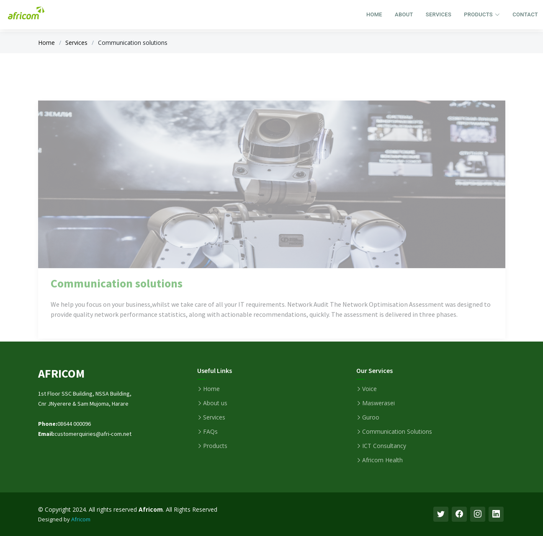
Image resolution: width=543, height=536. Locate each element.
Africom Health (382, 460)
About (404, 14)
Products (215, 446)
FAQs (210, 432)
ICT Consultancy (384, 446)
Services (438, 14)
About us (215, 403)
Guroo (370, 417)
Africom (80, 519)
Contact (525, 14)
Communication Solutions (397, 432)
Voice (369, 389)
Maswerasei (378, 403)
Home (374, 14)
